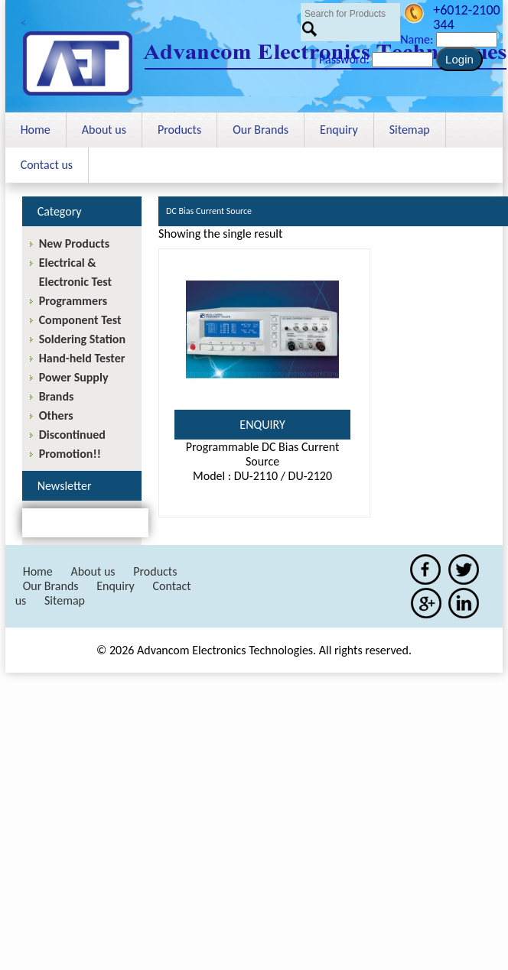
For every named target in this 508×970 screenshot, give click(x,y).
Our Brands (260, 129)
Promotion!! (70, 453)
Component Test (80, 320)
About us (104, 129)
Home (35, 129)
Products (179, 129)
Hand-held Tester (82, 358)
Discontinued (72, 434)
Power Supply (74, 377)
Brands (56, 396)
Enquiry (339, 129)
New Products (74, 243)
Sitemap (409, 129)
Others (56, 415)
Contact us (47, 164)
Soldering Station (82, 339)
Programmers (73, 301)
